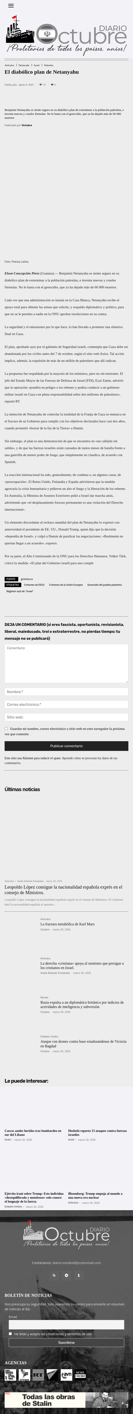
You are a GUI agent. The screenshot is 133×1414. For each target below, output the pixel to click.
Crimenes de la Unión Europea (66, 543)
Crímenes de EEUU (34, 543)
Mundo (44, 956)
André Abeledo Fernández (30, 839)
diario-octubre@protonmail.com (77, 1221)
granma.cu (27, 537)
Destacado (24, 65)
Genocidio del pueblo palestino (104, 543)
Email (13, 1275)
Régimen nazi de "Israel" (19, 549)
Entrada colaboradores (58, 1400)
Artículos (9, 65)
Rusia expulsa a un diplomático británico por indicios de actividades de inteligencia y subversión (82, 963)
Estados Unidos (49, 995)
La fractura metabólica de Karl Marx (67, 882)
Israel (36, 65)
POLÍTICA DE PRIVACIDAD (93, 1408)
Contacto (83, 1400)
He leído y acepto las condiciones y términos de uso (53, 1292)
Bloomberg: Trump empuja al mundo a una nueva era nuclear (95, 1154)
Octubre (27, 125)
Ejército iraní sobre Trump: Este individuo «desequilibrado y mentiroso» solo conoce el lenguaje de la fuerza (34, 1156)
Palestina (48, 65)
